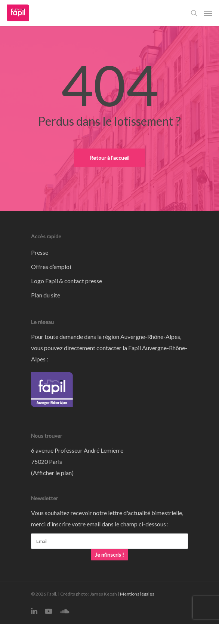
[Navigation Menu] (208, 13)
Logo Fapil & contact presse (66, 280)
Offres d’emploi (51, 266)
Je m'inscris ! (109, 554)
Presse (39, 252)
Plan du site (45, 295)
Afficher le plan (52, 472)
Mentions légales (137, 594)
